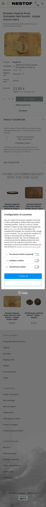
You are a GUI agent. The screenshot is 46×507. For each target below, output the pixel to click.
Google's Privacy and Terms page (28, 247)
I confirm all (23, 276)
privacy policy (12, 229)
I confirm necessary (23, 283)
